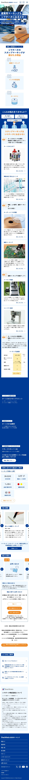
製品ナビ (14, 604)
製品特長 (3, 744)
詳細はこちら (14, 548)
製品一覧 (3, 747)
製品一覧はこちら (8, 460)
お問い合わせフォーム (11, 574)
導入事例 (3, 750)
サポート (3, 754)
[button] (2, 525)
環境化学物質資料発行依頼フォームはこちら (16, 645)
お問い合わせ (23, 2)
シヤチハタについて (5, 757)
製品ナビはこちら (7, 500)
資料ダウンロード (20, 2)
